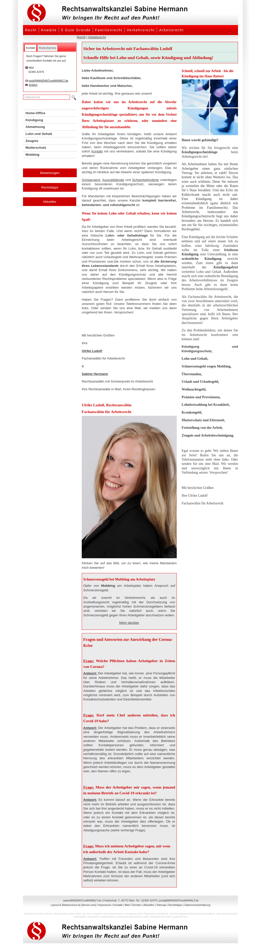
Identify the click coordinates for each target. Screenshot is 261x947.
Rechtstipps (49, 187)
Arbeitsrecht (171, 30)
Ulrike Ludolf (92, 351)
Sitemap (161, 904)
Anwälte (49, 30)
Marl (127, 904)
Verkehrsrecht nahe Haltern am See (72, 913)
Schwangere (91, 180)
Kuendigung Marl (133, 913)
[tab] (30, 47)
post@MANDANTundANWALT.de (48, 80)
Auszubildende (113, 180)
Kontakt (96, 151)
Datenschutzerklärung (197, 904)
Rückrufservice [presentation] (47, 47)
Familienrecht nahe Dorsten (38, 913)
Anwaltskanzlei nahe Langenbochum (169, 916)
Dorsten (136, 904)
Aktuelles (49, 202)
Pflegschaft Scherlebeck (155, 913)
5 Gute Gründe (76, 30)
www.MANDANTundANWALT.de (82, 900)
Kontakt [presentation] (30, 47)
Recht (31, 30)
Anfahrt (33, 84)
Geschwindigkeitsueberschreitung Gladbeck (191, 913)
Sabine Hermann (95, 374)
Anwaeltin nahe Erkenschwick (107, 913)
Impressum (104, 904)
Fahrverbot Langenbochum (102, 916)
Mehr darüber (129, 623)
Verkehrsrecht (141, 30)
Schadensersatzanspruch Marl (132, 916)
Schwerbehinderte (145, 180)
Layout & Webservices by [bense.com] (73, 904)
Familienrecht (108, 30)
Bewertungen (50, 173)
